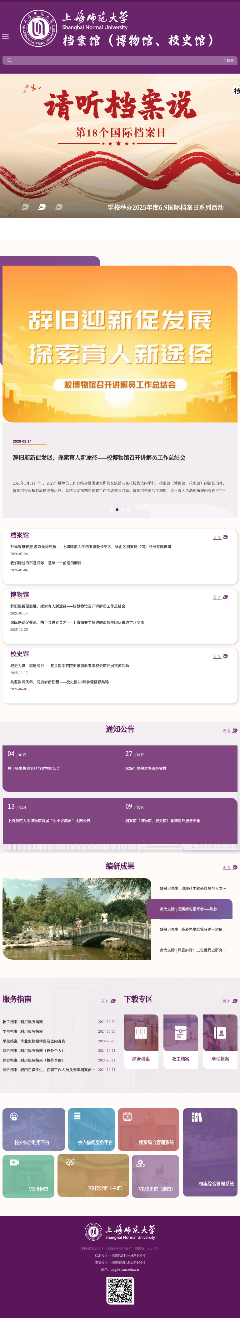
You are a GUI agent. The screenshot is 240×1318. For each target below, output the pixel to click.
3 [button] (58, 207)
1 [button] (25, 207)
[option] (120, 392)
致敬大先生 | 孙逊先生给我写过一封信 (191, 929)
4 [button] (128, 509)
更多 (217, 597)
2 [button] (42, 207)
